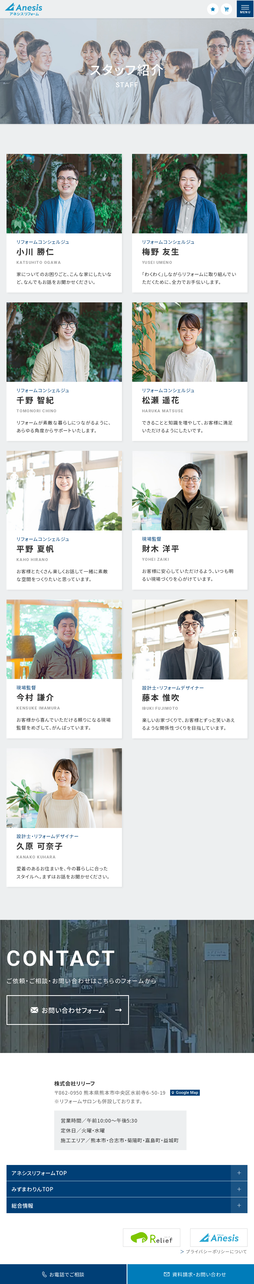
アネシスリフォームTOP (129, 1173)
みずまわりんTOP (129, 1189)
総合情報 (129, 1205)
